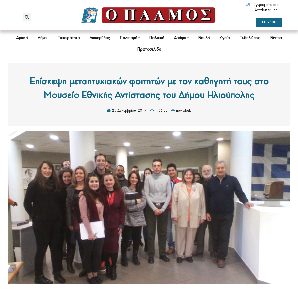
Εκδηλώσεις (249, 38)
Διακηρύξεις (99, 38)
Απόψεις (181, 38)
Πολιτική (156, 38)
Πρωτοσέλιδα (149, 49)
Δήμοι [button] (42, 38)
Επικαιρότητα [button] (68, 38)
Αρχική (22, 38)
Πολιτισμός (129, 38)
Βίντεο (276, 38)
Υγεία (224, 38)
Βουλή (204, 38)
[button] (27, 17)
